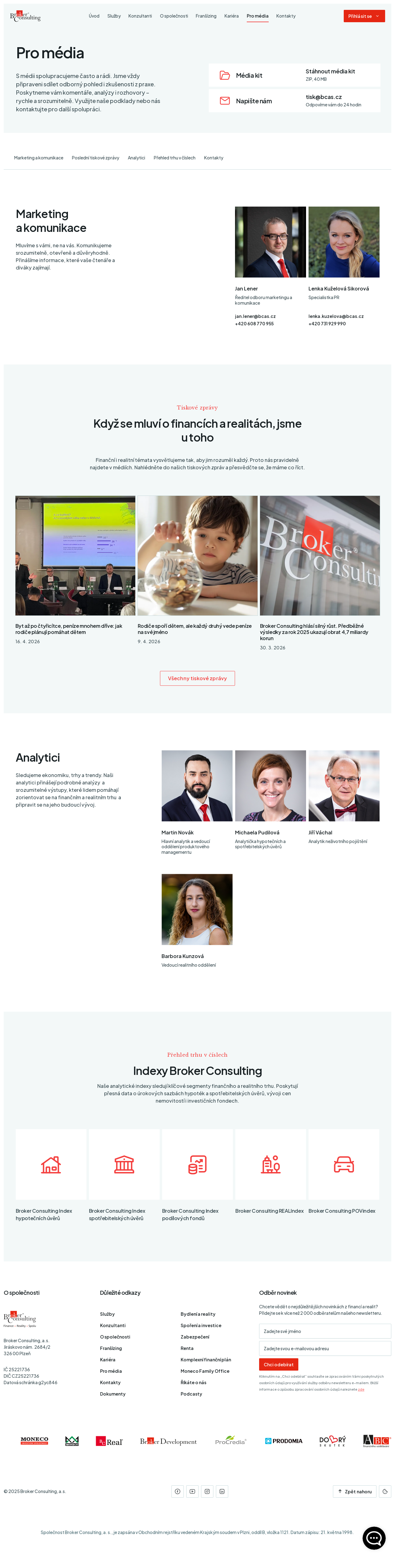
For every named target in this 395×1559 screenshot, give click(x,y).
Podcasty (191, 1394)
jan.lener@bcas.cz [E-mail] (255, 316)
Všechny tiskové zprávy (197, 678)
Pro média (111, 1371)
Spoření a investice (201, 1325)
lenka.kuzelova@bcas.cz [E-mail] (336, 316)
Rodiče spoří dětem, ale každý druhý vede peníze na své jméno (195, 629)
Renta (187, 1348)
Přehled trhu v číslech (174, 157)
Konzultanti (113, 1325)
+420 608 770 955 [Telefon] (254, 323)
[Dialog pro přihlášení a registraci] (364, 16)
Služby (107, 1314)
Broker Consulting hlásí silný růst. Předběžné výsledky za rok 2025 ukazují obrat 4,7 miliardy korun (314, 632)
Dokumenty (113, 1394)
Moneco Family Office (205, 1371)
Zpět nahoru (355, 1491)
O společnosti (115, 1336)
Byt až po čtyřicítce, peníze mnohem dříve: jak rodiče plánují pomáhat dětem (68, 629)
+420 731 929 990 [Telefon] (327, 323)
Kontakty (213, 157)
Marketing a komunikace (38, 157)
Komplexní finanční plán (206, 1359)
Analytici (136, 157)
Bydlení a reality (198, 1314)
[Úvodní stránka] (25, 16)
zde (361, 1389)
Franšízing (111, 1348)
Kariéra (108, 1359)
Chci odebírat (279, 1364)
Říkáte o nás (193, 1382)
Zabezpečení (195, 1336)
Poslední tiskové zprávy (95, 157)
